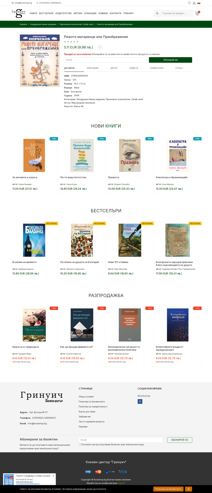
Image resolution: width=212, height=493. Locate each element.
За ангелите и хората (24, 177)
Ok (188, 489)
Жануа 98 (78, 106)
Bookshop (144, 395)
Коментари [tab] (131, 68)
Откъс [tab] (147, 68)
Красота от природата (25, 346)
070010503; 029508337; (52, 3)
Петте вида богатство (73, 177)
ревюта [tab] (114, 68)
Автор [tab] (101, 68)
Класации (90, 13)
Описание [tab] (86, 68)
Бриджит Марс (25, 354)
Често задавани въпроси (91, 421)
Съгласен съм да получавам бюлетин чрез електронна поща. (111, 444)
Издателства (64, 13)
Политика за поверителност (93, 406)
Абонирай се (179, 440)
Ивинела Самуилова (75, 269)
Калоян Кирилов (73, 354)
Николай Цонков (121, 354)
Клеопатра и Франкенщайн (171, 177)
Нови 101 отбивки (118, 262)
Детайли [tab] (69, 68)
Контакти (115, 13)
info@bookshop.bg (23, 3)
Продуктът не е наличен (77, 54)
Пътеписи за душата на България (79, 262)
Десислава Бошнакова (172, 354)
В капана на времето (24, 262)
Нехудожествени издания (91, 99)
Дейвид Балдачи (26, 269)
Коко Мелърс (168, 184)
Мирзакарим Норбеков (83, 103)
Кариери (83, 426)
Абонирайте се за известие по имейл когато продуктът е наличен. (126, 54)
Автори (78, 13)
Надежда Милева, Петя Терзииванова (178, 269)
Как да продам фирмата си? (76, 346)
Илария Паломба (121, 184)
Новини (103, 13)
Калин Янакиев (25, 184)
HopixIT (121, 483)
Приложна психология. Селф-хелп (124, 99)
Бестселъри (46, 13)
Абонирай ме (170, 60)
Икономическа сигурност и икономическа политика (124, 348)
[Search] (177, 13)
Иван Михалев (120, 269)
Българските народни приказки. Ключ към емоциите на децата (174, 263)
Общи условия (86, 396)
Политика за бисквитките (92, 401)
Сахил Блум (71, 184)
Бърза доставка (87, 411)
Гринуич (128, 13)
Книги (33, 13)
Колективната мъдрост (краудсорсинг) (169, 348)
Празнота (113, 177)
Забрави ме (85, 416)
